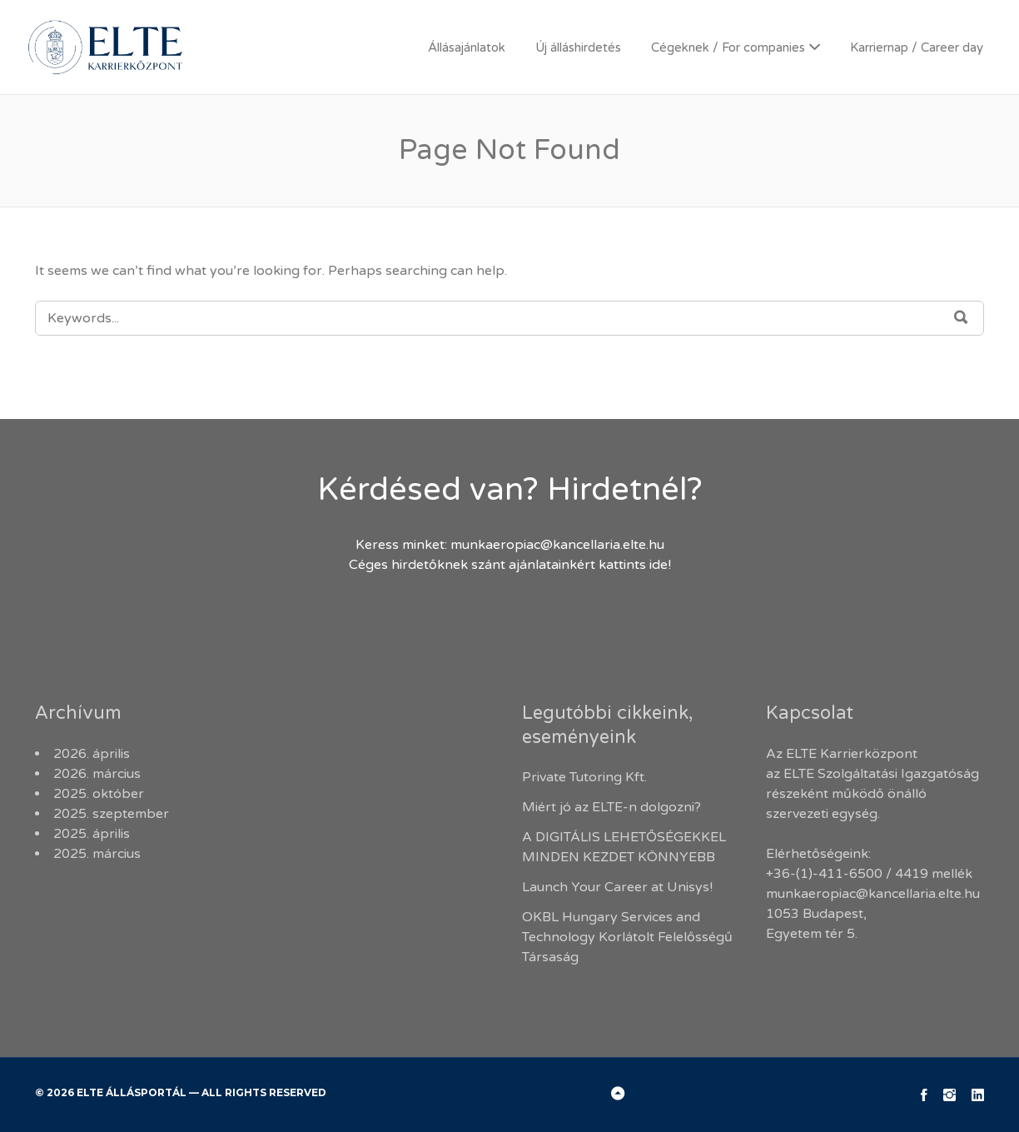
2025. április (91, 833)
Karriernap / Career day (916, 47)
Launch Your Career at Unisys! (617, 887)
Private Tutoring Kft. (584, 777)
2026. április (91, 754)
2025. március (97, 853)
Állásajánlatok (466, 47)
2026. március (97, 773)
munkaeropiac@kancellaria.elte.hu (557, 544)
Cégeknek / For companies (728, 47)
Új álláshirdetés (578, 47)
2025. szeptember (111, 813)
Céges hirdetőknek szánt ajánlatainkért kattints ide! (510, 564)
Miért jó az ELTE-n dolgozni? (613, 807)
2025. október (98, 793)
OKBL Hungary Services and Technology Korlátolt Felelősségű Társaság (627, 937)
